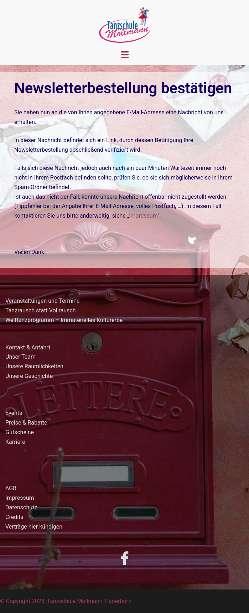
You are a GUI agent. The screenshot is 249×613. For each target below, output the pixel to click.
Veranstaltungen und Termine (42, 300)
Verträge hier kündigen (33, 526)
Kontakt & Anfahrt (27, 347)
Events (13, 413)
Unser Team (20, 356)
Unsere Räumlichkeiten (34, 366)
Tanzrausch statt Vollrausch (40, 310)
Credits (14, 517)
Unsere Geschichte (29, 376)
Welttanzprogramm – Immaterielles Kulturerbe (64, 320)
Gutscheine (19, 432)
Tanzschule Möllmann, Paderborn (89, 601)
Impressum (143, 215)
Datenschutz (21, 507)
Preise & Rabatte (26, 422)
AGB (10, 488)
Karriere (15, 441)
